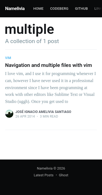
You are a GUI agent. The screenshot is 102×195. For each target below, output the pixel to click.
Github (81, 8)
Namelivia (15, 8)
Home (38, 8)
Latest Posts (44, 175)
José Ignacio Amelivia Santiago (43, 112)
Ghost (63, 175)
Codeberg (59, 8)
